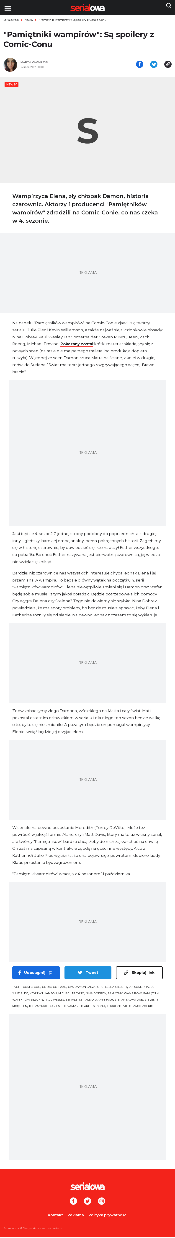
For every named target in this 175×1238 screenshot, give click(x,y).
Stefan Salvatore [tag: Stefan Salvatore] (129, 1001)
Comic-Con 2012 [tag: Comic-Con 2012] (54, 988)
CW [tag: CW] (70, 988)
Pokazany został (76, 345)
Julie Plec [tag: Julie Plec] (20, 994)
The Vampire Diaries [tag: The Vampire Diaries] (44, 1007)
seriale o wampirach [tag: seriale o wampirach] (96, 1001)
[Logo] (87, 1188)
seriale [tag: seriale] (71, 1001)
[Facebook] (73, 1203)
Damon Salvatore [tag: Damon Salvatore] (89, 988)
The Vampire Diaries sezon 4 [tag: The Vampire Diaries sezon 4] (83, 1007)
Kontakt (55, 1216)
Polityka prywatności (107, 1216)
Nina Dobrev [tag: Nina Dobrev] (96, 994)
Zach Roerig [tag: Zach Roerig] (143, 1007)
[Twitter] (87, 1203)
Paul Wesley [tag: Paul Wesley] (54, 1001)
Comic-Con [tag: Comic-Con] (31, 988)
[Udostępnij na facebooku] (139, 66)
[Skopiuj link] (168, 66)
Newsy (29, 19)
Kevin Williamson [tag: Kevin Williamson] (43, 994)
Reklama (75, 1216)
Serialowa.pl (11, 19)
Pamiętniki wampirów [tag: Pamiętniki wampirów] (125, 994)
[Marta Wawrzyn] (52, 64)
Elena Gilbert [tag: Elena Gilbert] (116, 988)
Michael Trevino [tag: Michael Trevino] (71, 994)
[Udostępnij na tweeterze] (153, 66)
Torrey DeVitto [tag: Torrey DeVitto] (119, 1007)
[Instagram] (102, 1203)
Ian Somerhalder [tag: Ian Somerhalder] (143, 988)
